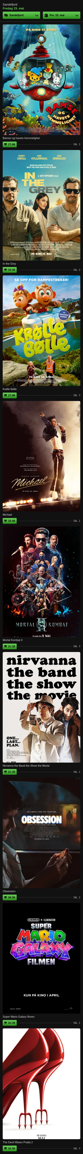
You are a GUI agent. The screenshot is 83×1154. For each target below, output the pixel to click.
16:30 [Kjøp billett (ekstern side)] (11, 1023)
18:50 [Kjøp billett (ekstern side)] (11, 1148)
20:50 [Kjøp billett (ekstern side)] (11, 897)
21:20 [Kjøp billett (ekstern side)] (11, 646)
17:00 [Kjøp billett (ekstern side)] (11, 144)
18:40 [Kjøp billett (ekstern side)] (11, 270)
